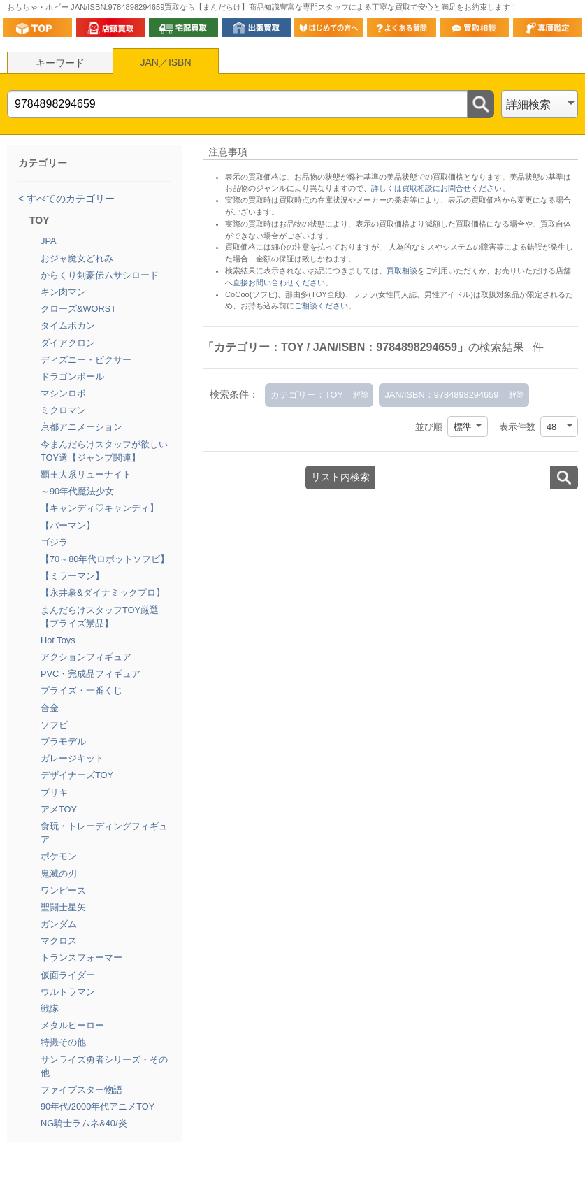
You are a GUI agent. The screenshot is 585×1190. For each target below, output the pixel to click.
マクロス (59, 940)
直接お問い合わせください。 (283, 282)
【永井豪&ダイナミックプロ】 (103, 592)
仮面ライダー (68, 975)
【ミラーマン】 (72, 576)
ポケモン (59, 856)
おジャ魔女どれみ (77, 258)
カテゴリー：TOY (306, 394)
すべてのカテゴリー (69, 198)
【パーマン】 (68, 525)
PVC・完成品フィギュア (90, 673)
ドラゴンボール (72, 376)
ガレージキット (72, 758)
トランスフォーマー (81, 957)
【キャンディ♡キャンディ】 (100, 508)
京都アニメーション (81, 427)
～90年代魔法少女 (77, 491)
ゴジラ (54, 542)
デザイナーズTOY (77, 775)
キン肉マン (63, 292)
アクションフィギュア (86, 657)
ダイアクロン (68, 343)
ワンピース (63, 890)
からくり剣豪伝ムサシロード (100, 275)
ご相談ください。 (325, 305)
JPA (49, 241)
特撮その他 (63, 1042)
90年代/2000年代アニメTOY (97, 1106)
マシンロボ (63, 393)
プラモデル (63, 741)
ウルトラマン (68, 992)
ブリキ (54, 792)
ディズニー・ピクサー (86, 359)
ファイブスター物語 (81, 1089)
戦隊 (50, 1008)
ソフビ (54, 724)
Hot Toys (58, 640)
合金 (50, 708)
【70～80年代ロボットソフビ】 (105, 559)
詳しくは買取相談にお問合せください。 (440, 188)
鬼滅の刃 (59, 873)
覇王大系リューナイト (86, 474)
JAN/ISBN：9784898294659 (441, 394)
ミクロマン (63, 410)
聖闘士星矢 (63, 907)
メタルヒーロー (72, 1025)
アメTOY (59, 809)
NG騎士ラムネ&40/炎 (84, 1123)
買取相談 (402, 270)
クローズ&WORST (78, 308)
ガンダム (59, 924)
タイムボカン (68, 325)
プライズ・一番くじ (81, 690)
